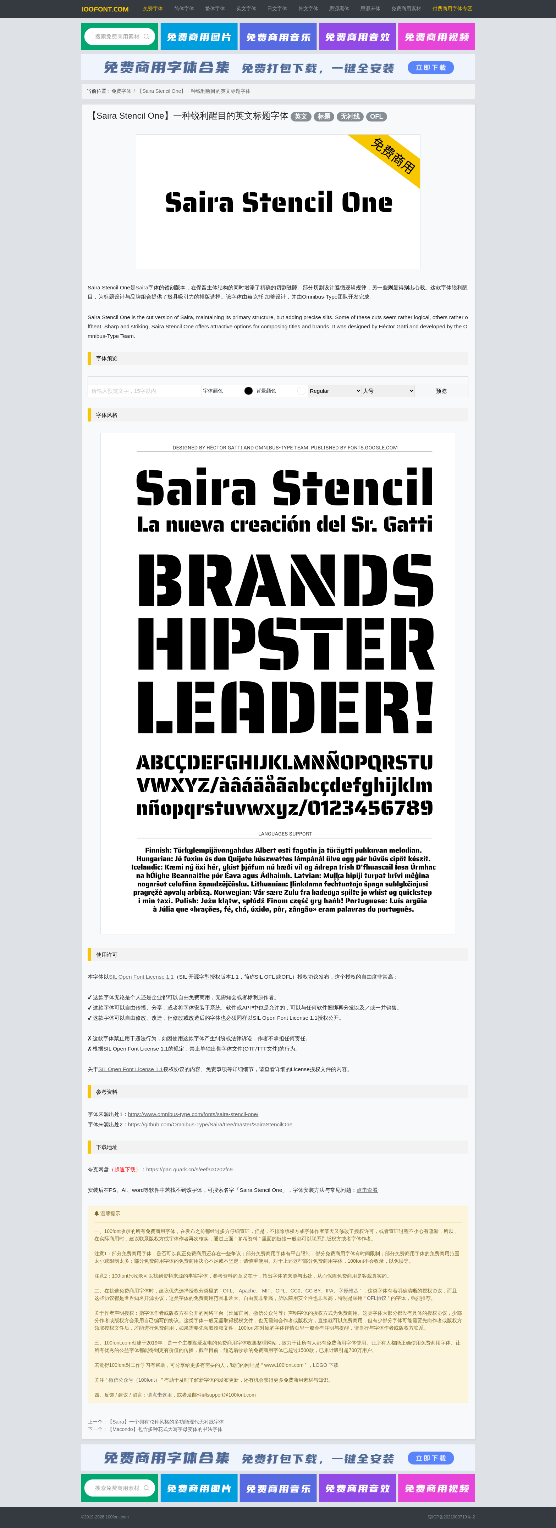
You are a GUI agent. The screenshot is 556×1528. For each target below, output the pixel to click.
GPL (281, 1291)
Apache (247, 1291)
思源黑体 (339, 8)
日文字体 (277, 8)
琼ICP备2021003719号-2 (451, 1517)
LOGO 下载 (325, 1365)
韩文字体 (308, 8)
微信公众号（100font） (134, 1380)
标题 (324, 116)
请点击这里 (159, 1395)
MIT (266, 1291)
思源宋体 (370, 8)
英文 (300, 116)
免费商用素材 (406, 8)
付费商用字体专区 (452, 8)
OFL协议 (376, 1298)
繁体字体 (215, 8)
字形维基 (348, 1291)
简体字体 (184, 8)
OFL (376, 116)
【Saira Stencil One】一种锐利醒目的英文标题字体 (194, 91)
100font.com (116, 1517)
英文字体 (246, 8)
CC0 (296, 1291)
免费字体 (153, 8)
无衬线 (350, 116)
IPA (330, 1291)
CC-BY (313, 1291)
